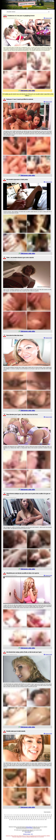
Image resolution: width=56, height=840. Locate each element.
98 (45, 819)
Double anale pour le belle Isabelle (15, 731)
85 (21, 819)
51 (46, 816)
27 (49, 814)
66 (27, 818)
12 (20, 814)
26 (47, 814)
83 (17, 819)
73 (40, 818)
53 (50, 816)
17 (30, 814)
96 (41, 819)
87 (24, 819)
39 (24, 816)
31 (8, 816)
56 (8, 818)
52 (48, 816)
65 (25, 818)
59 (14, 818)
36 (18, 816)
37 (20, 816)
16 (28, 814)
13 (22, 814)
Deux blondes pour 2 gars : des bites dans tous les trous (22, 414)
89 (28, 819)
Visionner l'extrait (48, 18)
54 (4, 818)
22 (39, 814)
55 (6, 818)
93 (36, 819)
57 (10, 818)
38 (22, 816)
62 (20, 818)
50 (45, 816)
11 (18, 814)
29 (5, 816)
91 (32, 819)
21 (37, 814)
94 (38, 819)
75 (44, 818)
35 (16, 816)
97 (43, 819)
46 (37, 816)
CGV (32, 834)
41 (28, 816)
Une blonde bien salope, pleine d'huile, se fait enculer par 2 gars (23, 652)
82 (15, 819)
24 (43, 814)
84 (19, 819)
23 (41, 814)
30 (7, 816)
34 (14, 816)
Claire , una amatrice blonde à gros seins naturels (20, 257)
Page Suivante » (47, 811)
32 (10, 816)
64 (23, 818)
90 (30, 819)
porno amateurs (30, 827)
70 (35, 818)
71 (37, 818)
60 (16, 818)
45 (35, 816)
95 (40, 819)
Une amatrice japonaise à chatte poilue (17, 179)
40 (26, 816)
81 (13, 819)
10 (17, 814)
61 (18, 818)
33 (12, 816)
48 (41, 816)
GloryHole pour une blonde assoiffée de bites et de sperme (22, 573)
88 (26, 819)
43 (31, 816)
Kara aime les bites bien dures (14, 335)
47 (39, 816)
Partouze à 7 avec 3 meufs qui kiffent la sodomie (19, 99)
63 (22, 818)
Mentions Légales (26, 834)
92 (34, 819)
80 (11, 819)
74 (42, 818)
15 (26, 814)
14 (24, 814)
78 (50, 818)
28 (51, 814)
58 (12, 818)
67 (29, 818)
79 (9, 819)
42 (29, 816)
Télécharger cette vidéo (27, 90)
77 (48, 818)
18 (32, 814)
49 (43, 816)
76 (46, 818)
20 (36, 814)
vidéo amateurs (29, 826)
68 (31, 818)
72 (39, 818)
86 (22, 819)
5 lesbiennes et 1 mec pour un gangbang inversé (20, 15)
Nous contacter (28, 832)
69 (33, 818)
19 (34, 814)
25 (45, 814)
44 (33, 816)
